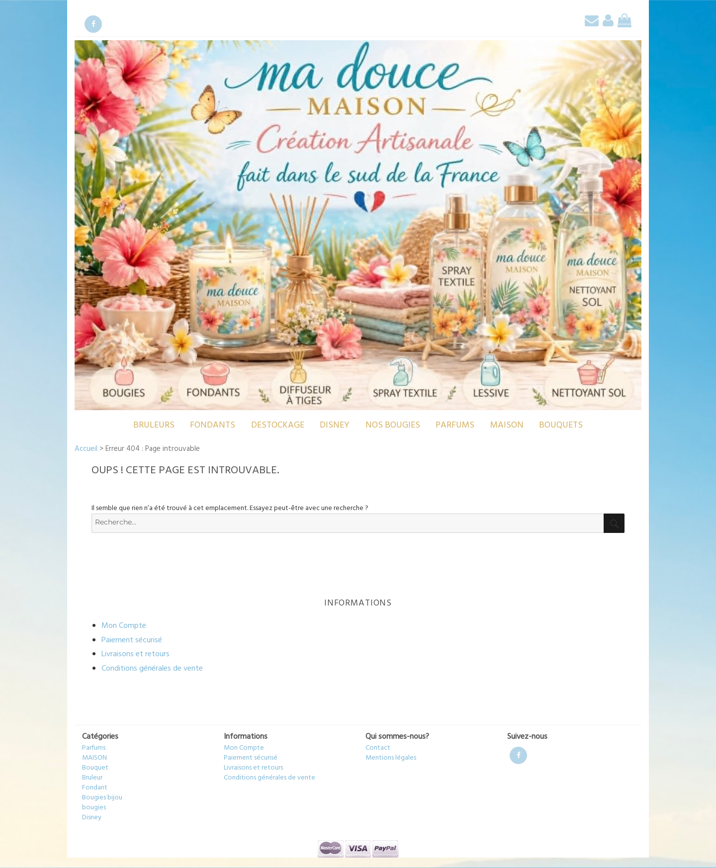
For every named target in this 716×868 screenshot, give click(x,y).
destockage (277, 425)
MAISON (507, 425)
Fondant (94, 787)
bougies (94, 807)
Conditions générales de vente (152, 668)
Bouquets (561, 425)
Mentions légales (390, 758)
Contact (377, 748)
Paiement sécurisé (131, 640)
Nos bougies (392, 425)
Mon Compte (123, 625)
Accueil (86, 449)
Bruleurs (154, 425)
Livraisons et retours (135, 654)
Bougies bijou (102, 797)
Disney (335, 425)
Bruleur (92, 777)
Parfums (455, 425)
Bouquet (95, 768)
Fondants (212, 425)
